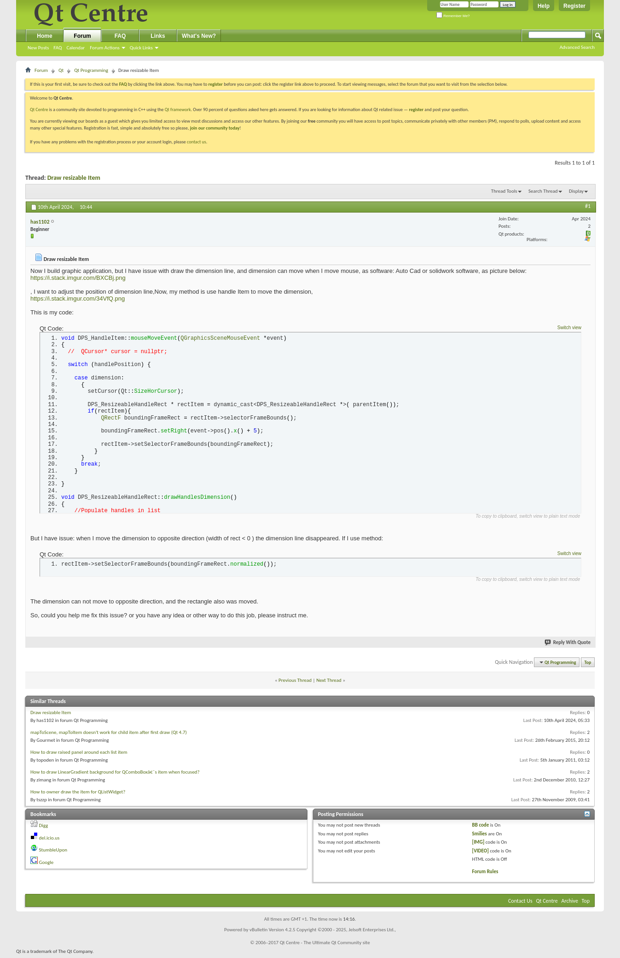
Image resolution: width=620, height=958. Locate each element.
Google (46, 865)
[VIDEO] (480, 853)
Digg (43, 828)
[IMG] (478, 845)
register (416, 109)
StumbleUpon (53, 853)
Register (574, 6)
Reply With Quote (568, 645)
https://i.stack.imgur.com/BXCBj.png (78, 277)
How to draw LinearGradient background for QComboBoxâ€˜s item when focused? (115, 775)
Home (44, 36)
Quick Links (141, 48)
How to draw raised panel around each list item (78, 755)
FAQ (57, 48)
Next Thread (329, 683)
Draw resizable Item (73, 178)
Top (588, 665)
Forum (82, 36)
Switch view (569, 327)
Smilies (479, 836)
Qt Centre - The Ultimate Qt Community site (325, 945)
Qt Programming (91, 70)
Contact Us (520, 903)
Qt (61, 70)
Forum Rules (485, 874)
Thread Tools (504, 191)
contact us (196, 142)
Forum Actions (105, 48)
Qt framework (178, 109)
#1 (588, 206)
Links (158, 36)
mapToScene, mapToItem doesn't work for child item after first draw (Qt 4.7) (108, 735)
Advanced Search (577, 47)
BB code (480, 828)
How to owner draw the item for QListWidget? (77, 795)
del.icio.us (49, 840)
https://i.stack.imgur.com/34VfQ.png (77, 298)
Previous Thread (295, 683)
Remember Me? (453, 16)
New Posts (38, 48)
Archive (570, 903)
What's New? (199, 36)
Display (576, 191)
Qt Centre (39, 109)
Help (544, 6)
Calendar (75, 48)
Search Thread (543, 191)
